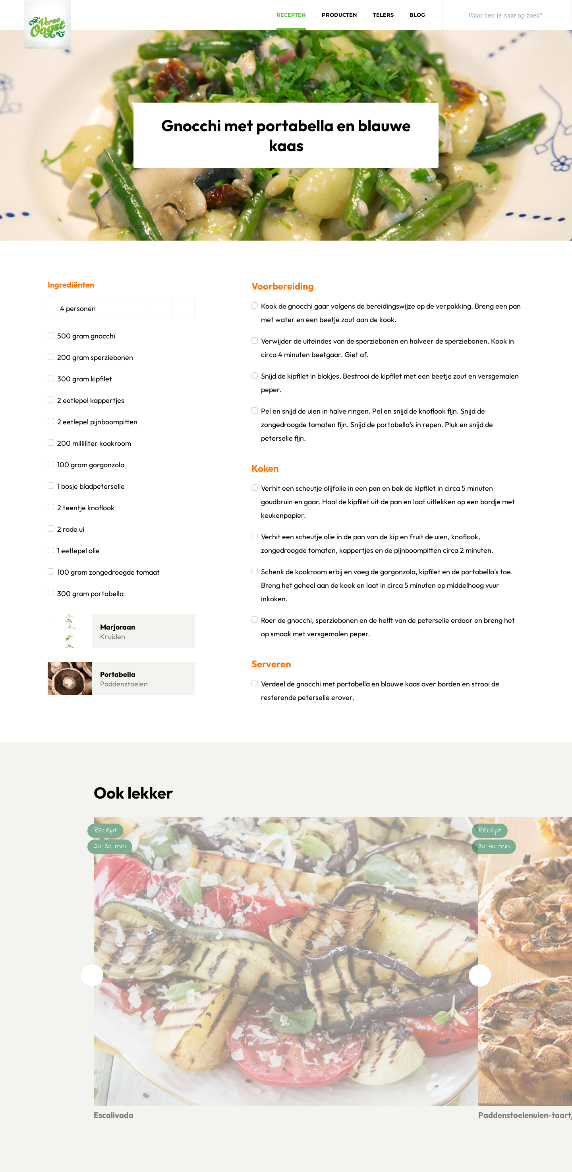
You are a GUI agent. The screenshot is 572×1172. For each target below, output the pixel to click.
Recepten (291, 15)
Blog (417, 15)
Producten (339, 15)
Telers (383, 15)
